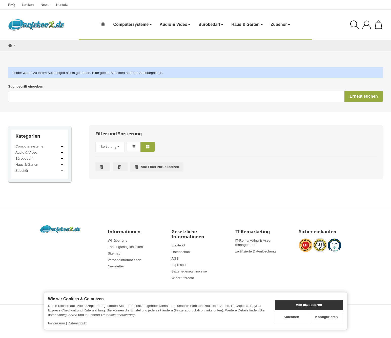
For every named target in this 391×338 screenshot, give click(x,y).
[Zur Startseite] (36, 24)
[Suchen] (354, 24)
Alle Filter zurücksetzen (157, 167)
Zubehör (39, 171)
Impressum (56, 323)
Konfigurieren (326, 317)
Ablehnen (291, 317)
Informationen (124, 231)
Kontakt (62, 5)
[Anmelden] (366, 24)
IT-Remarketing (252, 231)
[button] (236, 147)
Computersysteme (39, 147)
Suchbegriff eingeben (25, 86)
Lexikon (28, 5)
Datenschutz (77, 323)
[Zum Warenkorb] (378, 24)
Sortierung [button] (109, 147)
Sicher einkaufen (317, 231)
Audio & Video (39, 153)
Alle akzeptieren (309, 305)
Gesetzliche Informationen (188, 234)
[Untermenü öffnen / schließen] (62, 147)
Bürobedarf (39, 159)
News (44, 5)
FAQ (11, 5)
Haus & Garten (39, 165)
